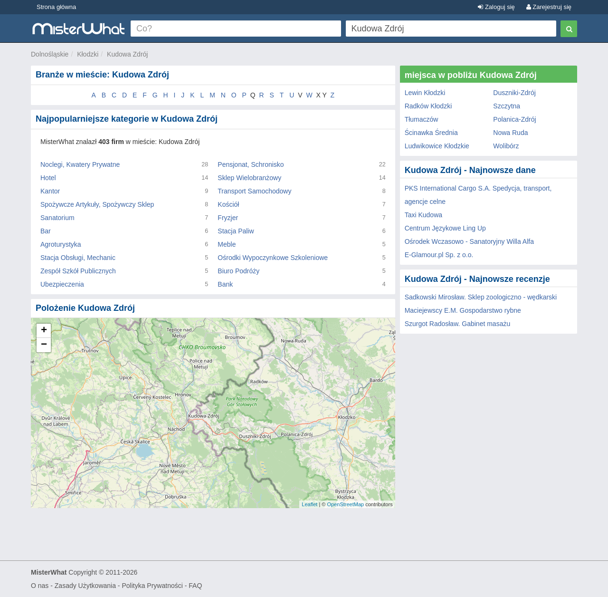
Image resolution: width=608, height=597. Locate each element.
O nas (39, 585)
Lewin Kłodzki (425, 92)
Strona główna (56, 6)
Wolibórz (506, 146)
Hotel (48, 178)
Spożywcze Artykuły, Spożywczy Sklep (97, 204)
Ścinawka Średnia (431, 132)
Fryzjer (228, 217)
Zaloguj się (496, 6)
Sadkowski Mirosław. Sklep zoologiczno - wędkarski (481, 297)
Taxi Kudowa (423, 215)
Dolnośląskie (49, 54)
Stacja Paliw (236, 231)
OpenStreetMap (345, 504)
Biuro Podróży (238, 271)
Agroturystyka (60, 244)
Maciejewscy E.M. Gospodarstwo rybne (463, 310)
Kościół (228, 204)
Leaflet (309, 504)
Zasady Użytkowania (85, 585)
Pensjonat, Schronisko (251, 164)
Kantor (50, 191)
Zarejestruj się (548, 6)
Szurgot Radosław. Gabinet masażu (458, 323)
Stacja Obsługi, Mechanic (77, 257)
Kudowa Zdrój (127, 54)
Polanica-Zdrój (514, 119)
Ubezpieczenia (62, 284)
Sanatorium (57, 217)
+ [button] (44, 331)
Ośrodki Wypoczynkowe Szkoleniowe (273, 257)
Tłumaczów (421, 119)
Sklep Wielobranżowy (249, 178)
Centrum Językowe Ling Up (445, 228)
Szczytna (506, 106)
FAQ (195, 585)
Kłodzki (87, 54)
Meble (227, 244)
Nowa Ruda (510, 132)
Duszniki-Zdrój (514, 92)
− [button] (44, 345)
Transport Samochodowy (254, 191)
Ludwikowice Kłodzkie (437, 146)
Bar (45, 231)
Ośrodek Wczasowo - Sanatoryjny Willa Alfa (469, 241)
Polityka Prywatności (152, 585)
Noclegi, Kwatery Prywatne (80, 164)
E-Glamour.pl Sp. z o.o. (439, 255)
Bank (225, 284)
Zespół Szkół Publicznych (78, 271)
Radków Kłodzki (428, 106)
